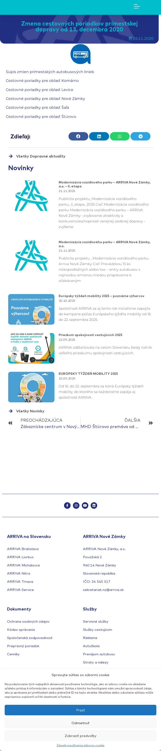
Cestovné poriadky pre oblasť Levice (39, 90)
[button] (78, 136)
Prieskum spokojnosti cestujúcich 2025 (90, 335)
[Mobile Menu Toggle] (137, 6)
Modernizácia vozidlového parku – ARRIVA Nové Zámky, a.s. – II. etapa (104, 184)
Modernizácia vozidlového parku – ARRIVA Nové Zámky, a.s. (104, 244)
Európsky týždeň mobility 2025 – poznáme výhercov (101, 296)
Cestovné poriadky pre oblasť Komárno (42, 80)
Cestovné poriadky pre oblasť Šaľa (37, 107)
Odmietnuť (80, 723)
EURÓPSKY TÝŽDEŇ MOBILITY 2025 (88, 374)
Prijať (80, 710)
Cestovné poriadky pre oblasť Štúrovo (41, 116)
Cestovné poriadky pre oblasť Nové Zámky (45, 98)
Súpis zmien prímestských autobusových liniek (50, 72)
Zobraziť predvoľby (81, 735)
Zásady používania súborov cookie (80, 745)
